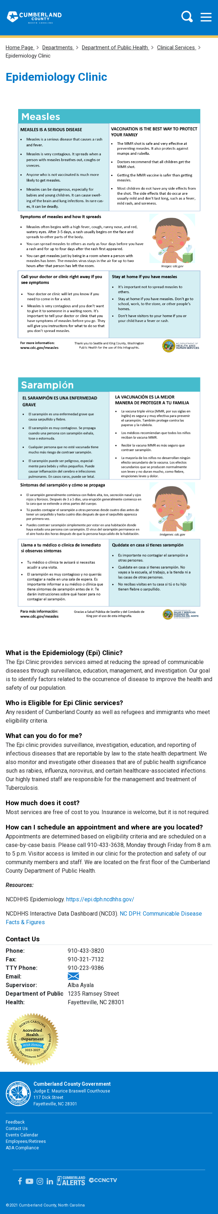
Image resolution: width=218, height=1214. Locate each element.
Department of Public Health (115, 47)
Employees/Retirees (26, 1141)
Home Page (20, 47)
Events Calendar (22, 1135)
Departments (58, 47)
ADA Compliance (22, 1147)
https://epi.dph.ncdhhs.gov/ (100, 899)
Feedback (15, 1122)
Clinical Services (176, 47)
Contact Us (17, 1128)
